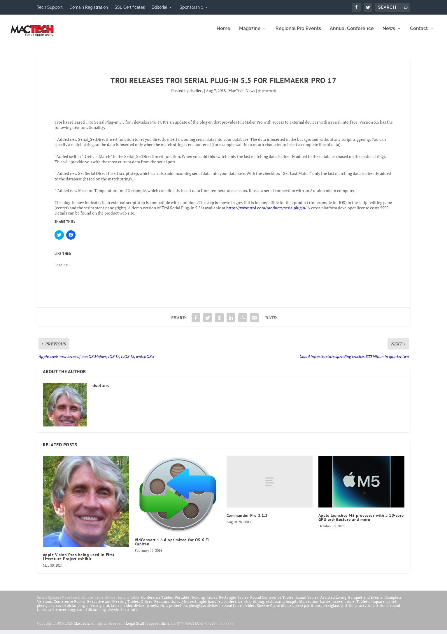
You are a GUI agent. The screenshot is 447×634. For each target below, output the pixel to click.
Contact (419, 32)
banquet (215, 605)
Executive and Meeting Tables (113, 605)
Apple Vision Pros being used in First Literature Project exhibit (79, 560)
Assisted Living (333, 601)
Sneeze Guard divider (275, 609)
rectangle (198, 605)
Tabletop (363, 605)
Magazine (250, 32)
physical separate (123, 613)
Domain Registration (88, 7)
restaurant (275, 605)
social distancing (70, 609)
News (389, 32)
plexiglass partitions (339, 609)
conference (233, 605)
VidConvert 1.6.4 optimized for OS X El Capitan (172, 546)
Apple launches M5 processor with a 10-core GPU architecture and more (361, 521)
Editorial (159, 7)
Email (167, 627)
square (379, 605)
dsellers (196, 94)
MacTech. (82, 627)
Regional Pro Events (298, 32)
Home (223, 32)
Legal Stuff (135, 627)
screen (339, 605)
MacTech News (241, 94)
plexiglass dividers (204, 609)
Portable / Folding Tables (196, 601)
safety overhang (61, 613)
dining (258, 605)
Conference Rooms (69, 605)
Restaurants (164, 605)
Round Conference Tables (272, 601)
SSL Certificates (130, 7)
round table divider (238, 609)
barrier (326, 605)
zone (350, 605)
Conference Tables (157, 601)
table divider (121, 609)
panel (391, 605)
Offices (146, 605)
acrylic (182, 605)
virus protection (173, 609)
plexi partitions (308, 609)
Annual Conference (352, 32)
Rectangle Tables (233, 601)
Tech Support (50, 7)
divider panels (146, 609)
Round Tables (306, 601)
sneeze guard (98, 609)
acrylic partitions (373, 609)
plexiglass (45, 609)
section (312, 605)
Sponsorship (191, 7)
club (247, 605)
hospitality (295, 605)
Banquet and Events (365, 601)
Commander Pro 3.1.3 (247, 519)
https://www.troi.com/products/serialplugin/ (266, 212)
